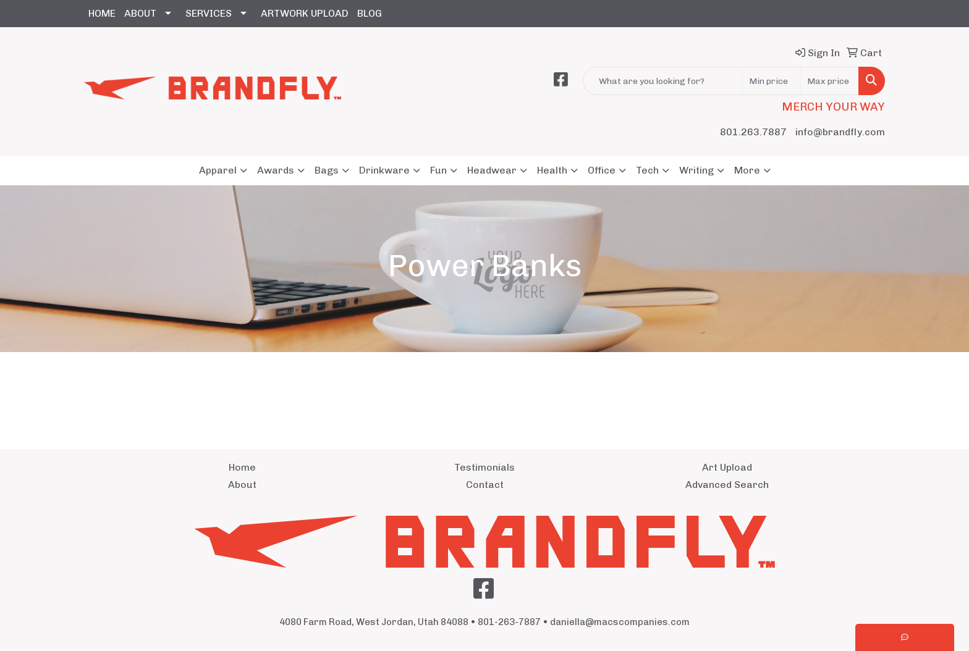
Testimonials (484, 467)
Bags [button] (327, 170)
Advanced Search (727, 484)
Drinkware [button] (384, 170)
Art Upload (727, 467)
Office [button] (602, 170)
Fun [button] (438, 170)
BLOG (369, 13)
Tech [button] (647, 170)
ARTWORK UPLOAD (305, 13)
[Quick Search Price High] (829, 81)
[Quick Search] (663, 81)
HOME (102, 13)
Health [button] (552, 170)
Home (242, 467)
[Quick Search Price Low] (771, 81)
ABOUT (140, 13)
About (242, 484)
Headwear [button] (492, 170)
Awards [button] (275, 170)
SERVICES (208, 13)
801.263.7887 (753, 132)
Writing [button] (696, 170)
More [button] (747, 170)
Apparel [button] (218, 170)
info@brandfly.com (840, 132)
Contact (485, 484)
